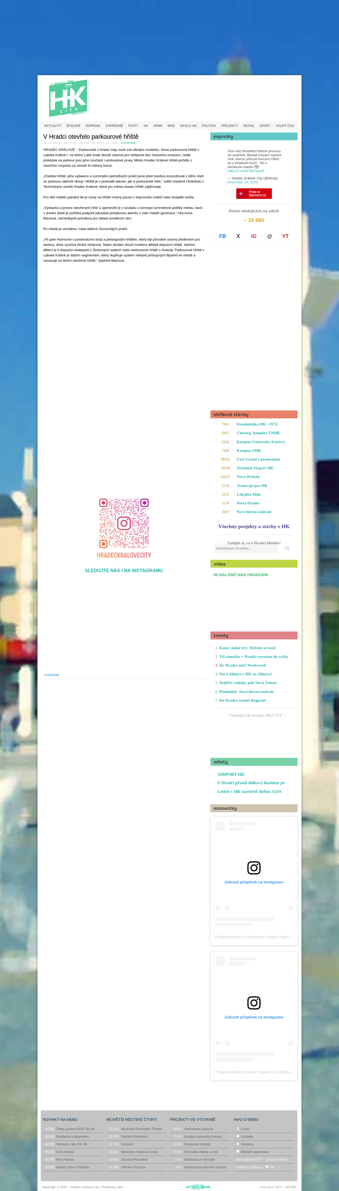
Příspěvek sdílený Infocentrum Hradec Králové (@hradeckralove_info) (272, 937)
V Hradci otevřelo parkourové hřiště (91, 136)
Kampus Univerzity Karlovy (261, 441)
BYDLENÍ (73, 126)
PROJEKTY (230, 126)
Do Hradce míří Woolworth (242, 665)
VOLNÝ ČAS (285, 126)
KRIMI (157, 126)
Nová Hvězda (248, 476)
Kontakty (247, 1137)
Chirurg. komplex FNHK (258, 433)
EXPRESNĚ (114, 126)
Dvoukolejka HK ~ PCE (257, 424)
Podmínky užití (112, 1187)
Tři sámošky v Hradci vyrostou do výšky (253, 656)
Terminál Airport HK (255, 468)
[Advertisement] (169, 38)
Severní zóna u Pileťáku (73, 1167)
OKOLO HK (188, 126)
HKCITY (81, 94)
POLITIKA (209, 126)
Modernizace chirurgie (199, 1159)
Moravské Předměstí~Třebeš (141, 1129)
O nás (245, 1129)
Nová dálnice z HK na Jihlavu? (245, 674)
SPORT (265, 126)
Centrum (127, 1144)
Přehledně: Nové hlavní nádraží (246, 691)
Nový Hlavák (64, 1159)
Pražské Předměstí (134, 1137)
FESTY (133, 126)
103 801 (291, 1187)
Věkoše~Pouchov (133, 1167)
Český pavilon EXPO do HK (75, 1129)
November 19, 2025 (243, 182)
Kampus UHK (249, 450)
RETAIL (248, 126)
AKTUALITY (52, 126)
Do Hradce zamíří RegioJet (242, 700)
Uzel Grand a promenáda (258, 459)
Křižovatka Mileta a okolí (201, 1152)
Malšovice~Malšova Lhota (139, 1152)
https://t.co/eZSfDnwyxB (246, 171)
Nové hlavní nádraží (254, 511)
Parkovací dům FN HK (71, 1144)
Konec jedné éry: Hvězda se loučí (247, 647)
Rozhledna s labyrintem (72, 1137)
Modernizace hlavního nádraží (205, 1167)
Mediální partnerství (255, 1152)
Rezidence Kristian (197, 1144)
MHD (171, 126)
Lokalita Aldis (249, 494)
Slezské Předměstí (134, 1159)
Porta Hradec (248, 503)
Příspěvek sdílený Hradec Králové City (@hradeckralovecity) (264, 1072)
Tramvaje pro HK (252, 485)
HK (146, 126)
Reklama (247, 1144)
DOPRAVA (93, 126)
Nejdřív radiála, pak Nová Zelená (248, 682)
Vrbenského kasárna (198, 1129)
